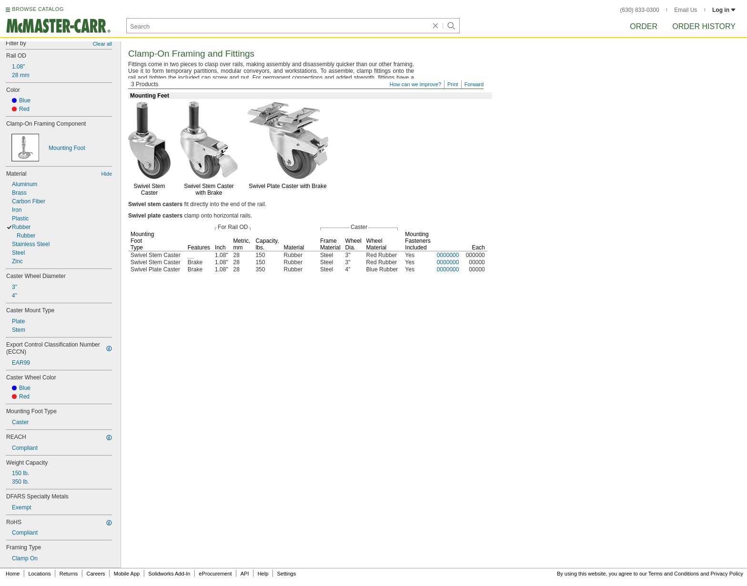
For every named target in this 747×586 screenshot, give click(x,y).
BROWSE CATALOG (37, 9)
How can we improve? (415, 84)
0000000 (448, 255)
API (245, 573)
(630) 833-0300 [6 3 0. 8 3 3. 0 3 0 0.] (639, 10)
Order (643, 26)
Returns (69, 573)
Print (452, 84)
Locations (40, 573)
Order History (704, 26)
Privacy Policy (727, 573)
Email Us (685, 10)
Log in (724, 10)
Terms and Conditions (673, 573)
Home (13, 573)
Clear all (102, 44)
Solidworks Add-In (169, 573)
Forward (474, 84)
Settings (286, 573)
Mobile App (127, 573)
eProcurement (215, 573)
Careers (95, 573)
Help (263, 573)
